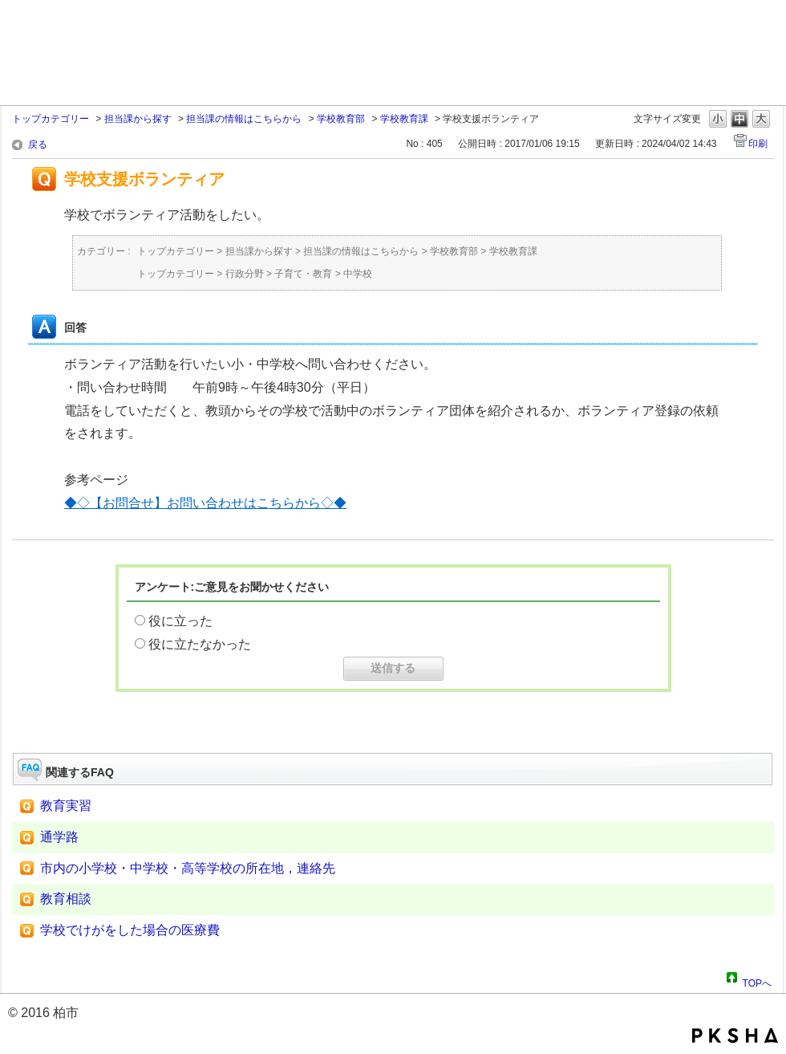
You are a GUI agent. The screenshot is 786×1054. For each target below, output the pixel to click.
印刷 (758, 143)
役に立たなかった (199, 644)
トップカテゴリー (50, 118)
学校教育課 (404, 118)
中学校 (357, 273)
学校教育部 (341, 118)
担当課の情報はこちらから (244, 118)
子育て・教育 (303, 273)
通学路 (59, 837)
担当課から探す (138, 118)
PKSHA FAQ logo (735, 1035)
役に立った (180, 621)
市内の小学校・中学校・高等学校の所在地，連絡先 (187, 868)
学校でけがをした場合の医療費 (130, 930)
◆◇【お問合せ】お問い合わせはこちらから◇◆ (205, 503)
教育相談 (65, 898)
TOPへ (757, 981)
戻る (37, 144)
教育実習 (65, 805)
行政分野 (244, 273)
